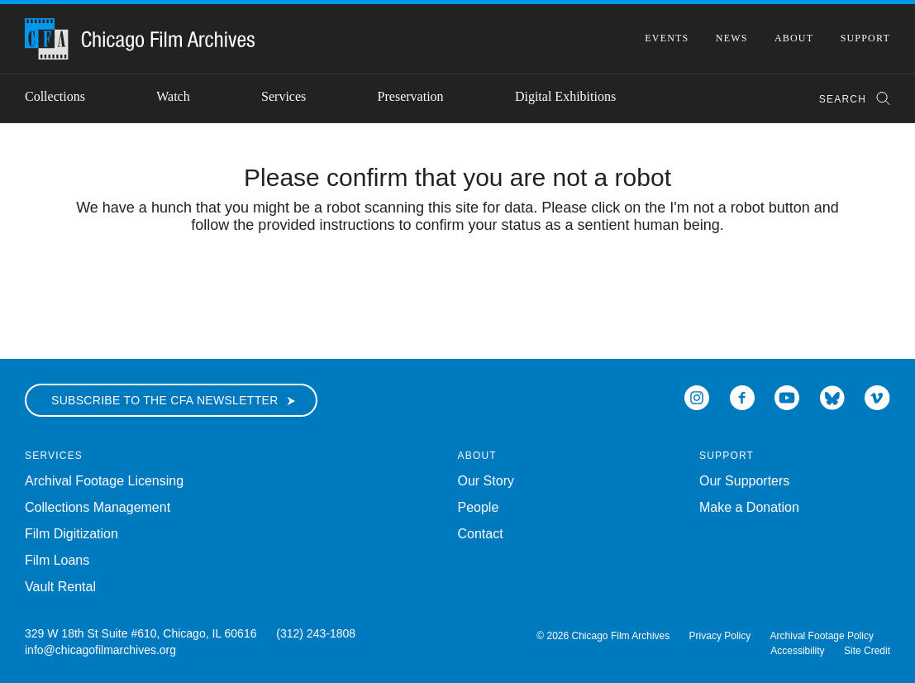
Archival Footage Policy (822, 636)
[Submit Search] (877, 99)
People (478, 507)
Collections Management (97, 507)
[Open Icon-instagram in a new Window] (696, 396)
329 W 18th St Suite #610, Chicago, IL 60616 (140, 633)
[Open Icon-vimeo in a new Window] (877, 396)
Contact (480, 534)
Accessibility (797, 651)
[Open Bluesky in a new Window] (832, 396)
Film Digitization (71, 534)
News (732, 38)
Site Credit (867, 651)
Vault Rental (60, 587)
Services (283, 96)
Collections (55, 96)
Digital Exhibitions (565, 96)
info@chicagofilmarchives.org (100, 650)
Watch (172, 96)
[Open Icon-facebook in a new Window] (742, 396)
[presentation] (458, 285)
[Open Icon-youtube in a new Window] (786, 396)
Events (667, 38)
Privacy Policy (720, 636)
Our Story (486, 481)
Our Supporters (744, 481)
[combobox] (846, 99)
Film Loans (57, 560)
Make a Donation (749, 507)
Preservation (411, 96)
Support (865, 38)
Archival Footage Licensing (104, 481)
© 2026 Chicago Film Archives (603, 636)
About (793, 38)
